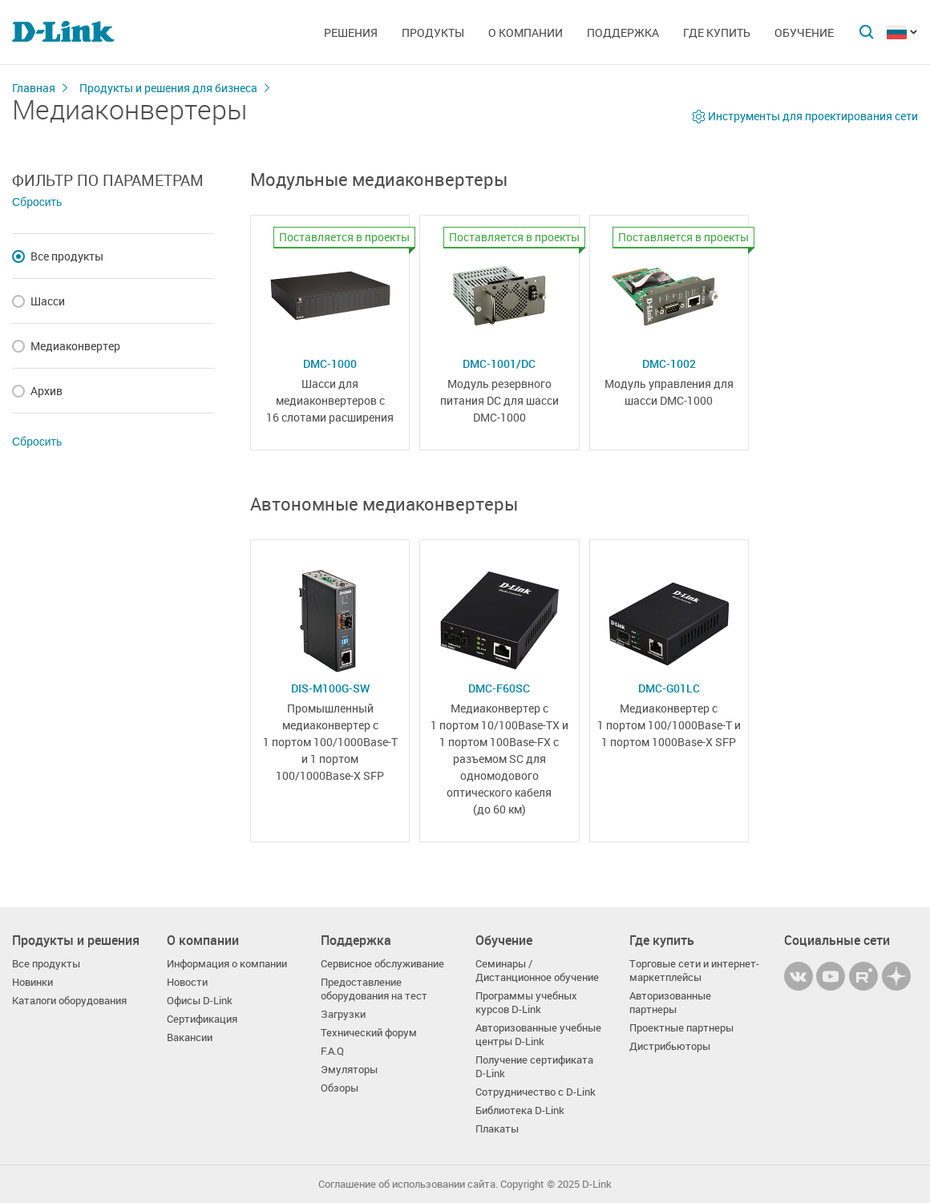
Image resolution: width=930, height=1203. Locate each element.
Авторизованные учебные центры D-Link (538, 1034)
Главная (33, 87)
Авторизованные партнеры (670, 1002)
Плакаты (497, 1129)
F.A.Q (332, 1051)
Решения (351, 32)
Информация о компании (227, 964)
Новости (187, 982)
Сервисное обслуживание (382, 964)
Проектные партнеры (681, 1028)
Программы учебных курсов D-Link (526, 1002)
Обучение (804, 32)
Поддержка (623, 32)
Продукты (433, 32)
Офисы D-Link (199, 1000)
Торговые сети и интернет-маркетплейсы (694, 970)
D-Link (597, 1184)
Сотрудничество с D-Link (535, 1092)
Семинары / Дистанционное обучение (537, 970)
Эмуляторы (349, 1069)
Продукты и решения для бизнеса (168, 87)
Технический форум (369, 1033)
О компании (525, 32)
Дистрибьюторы (669, 1046)
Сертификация (202, 1019)
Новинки (32, 982)
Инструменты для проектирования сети (813, 115)
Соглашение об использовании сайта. (408, 1184)
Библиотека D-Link (519, 1110)
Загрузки (343, 1014)
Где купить (716, 32)
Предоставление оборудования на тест (374, 989)
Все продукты (46, 964)
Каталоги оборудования (69, 1000)
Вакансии (189, 1037)
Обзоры (339, 1088)
